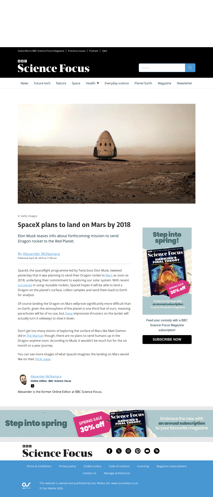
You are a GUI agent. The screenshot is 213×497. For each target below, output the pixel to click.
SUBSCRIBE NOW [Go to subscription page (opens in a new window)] (167, 339)
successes (25, 285)
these (69, 313)
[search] (190, 67)
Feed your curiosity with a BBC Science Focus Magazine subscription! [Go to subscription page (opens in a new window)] (167, 325)
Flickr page (42, 359)
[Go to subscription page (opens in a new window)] (167, 313)
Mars (109, 275)
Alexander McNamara (46, 376)
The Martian (35, 336)
